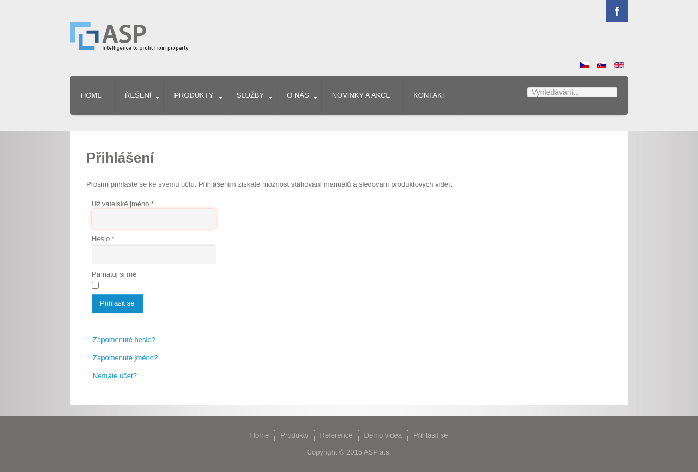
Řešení (138, 95)
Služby (250, 95)
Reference (336, 435)
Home (91, 95)
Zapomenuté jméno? (125, 358)
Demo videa (383, 435)
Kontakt (429, 95)
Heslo (103, 239)
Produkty (193, 95)
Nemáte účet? (115, 376)
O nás (298, 95)
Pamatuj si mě (114, 274)
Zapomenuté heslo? (124, 340)
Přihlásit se (117, 303)
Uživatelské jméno (123, 204)
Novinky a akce (361, 95)
